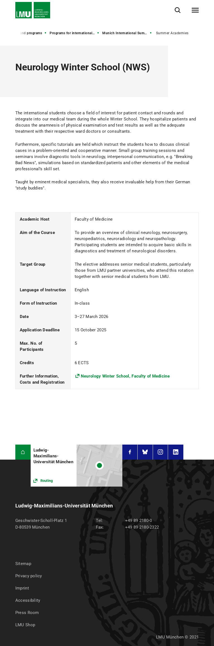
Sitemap (23, 563)
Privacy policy (28, 575)
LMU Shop (25, 624)
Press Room (27, 612)
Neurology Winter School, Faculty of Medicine (125, 376)
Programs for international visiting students (75, 33)
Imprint (22, 588)
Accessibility (27, 600)
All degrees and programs (21, 33)
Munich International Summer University (127, 33)
